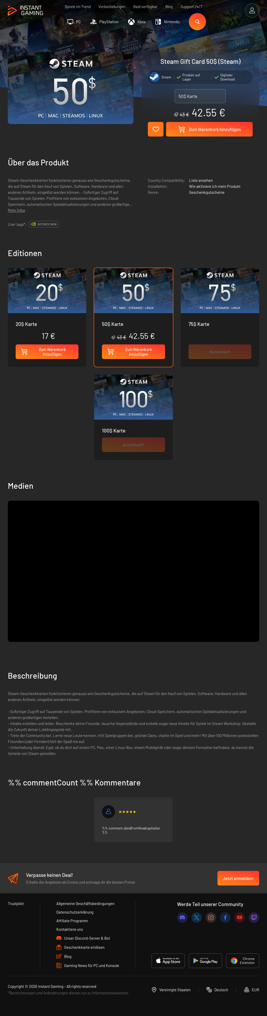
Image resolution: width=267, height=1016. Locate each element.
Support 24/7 (191, 6)
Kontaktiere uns (69, 929)
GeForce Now (47, 224)
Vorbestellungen (112, 6)
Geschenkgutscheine (206, 192)
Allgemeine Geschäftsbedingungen (85, 903)
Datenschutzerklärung (74, 912)
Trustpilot (16, 903)
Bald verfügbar (145, 6)
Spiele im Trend (78, 6)
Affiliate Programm (72, 920)
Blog (169, 6)
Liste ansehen (201, 180)
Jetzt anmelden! (238, 878)
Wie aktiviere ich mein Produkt (214, 186)
